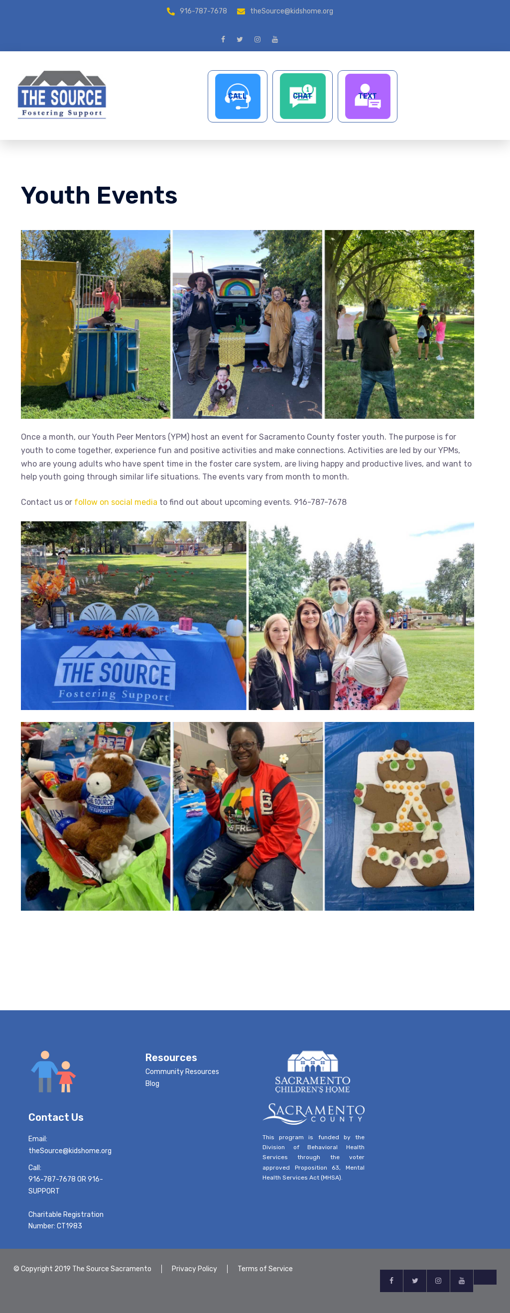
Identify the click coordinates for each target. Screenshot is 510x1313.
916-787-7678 (203, 11)
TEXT (367, 96)
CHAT (302, 96)
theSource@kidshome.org (291, 11)
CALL (237, 96)
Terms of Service (265, 1269)
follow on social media (115, 502)
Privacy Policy (194, 1269)
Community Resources (182, 1072)
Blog (152, 1083)
